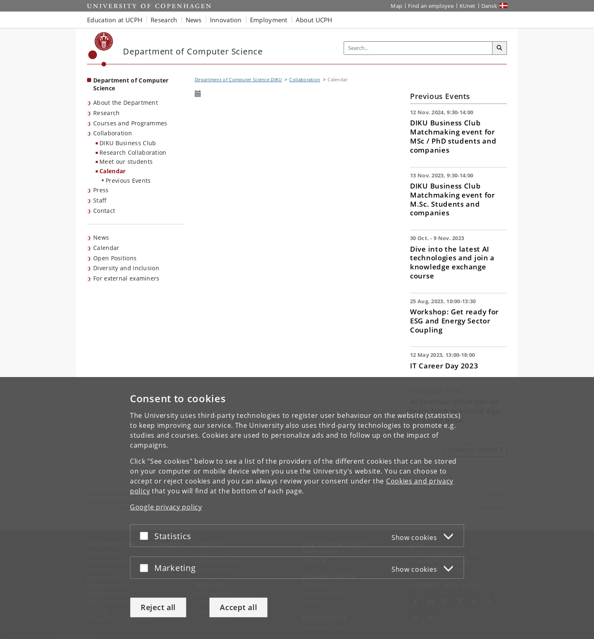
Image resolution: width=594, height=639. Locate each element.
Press (101, 190)
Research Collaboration (133, 152)
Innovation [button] (226, 20)
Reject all (158, 607)
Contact (104, 211)
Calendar (112, 171)
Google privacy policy (166, 507)
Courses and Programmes (130, 123)
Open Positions (115, 258)
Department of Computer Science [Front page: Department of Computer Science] (131, 84)
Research (106, 113)
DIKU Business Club (127, 143)
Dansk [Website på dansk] (489, 5)
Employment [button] (269, 20)
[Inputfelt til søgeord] (418, 48)
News (101, 237)
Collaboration (112, 133)
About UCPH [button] (314, 20)
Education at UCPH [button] (114, 20)
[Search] (499, 48)
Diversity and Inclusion (126, 268)
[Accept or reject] (146, 535)
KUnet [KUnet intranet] (468, 5)
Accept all (238, 607)
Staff (100, 200)
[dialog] (297, 508)
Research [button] (164, 20)
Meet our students (126, 161)
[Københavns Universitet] (100, 49)
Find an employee (431, 5)
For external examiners (126, 278)
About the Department (125, 102)
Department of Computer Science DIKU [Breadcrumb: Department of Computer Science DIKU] (238, 79)
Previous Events (128, 180)
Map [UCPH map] (396, 5)
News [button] (194, 20)
